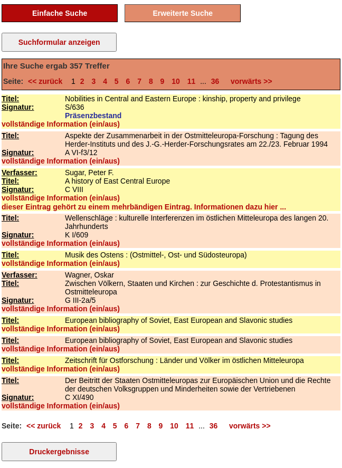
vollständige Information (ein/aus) (61, 124)
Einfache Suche (59, 13)
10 (176, 81)
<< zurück (47, 81)
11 (191, 81)
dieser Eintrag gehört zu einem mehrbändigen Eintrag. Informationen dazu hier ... (144, 207)
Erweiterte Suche (183, 13)
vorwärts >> (249, 81)
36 (215, 81)
